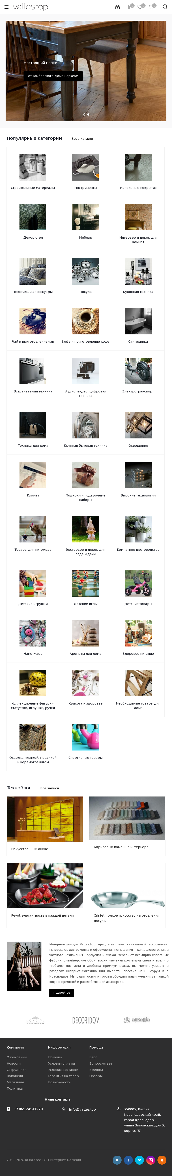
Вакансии (15, 1076)
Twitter (139, 1160)
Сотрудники (16, 1070)
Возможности (59, 1082)
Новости (14, 1063)
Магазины (15, 1082)
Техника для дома (33, 445)
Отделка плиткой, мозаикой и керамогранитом (32, 759)
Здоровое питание (138, 653)
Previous (10, 1020)
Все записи (49, 788)
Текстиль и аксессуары (33, 292)
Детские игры (85, 604)
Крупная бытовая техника (86, 445)
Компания (15, 1047)
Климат (33, 495)
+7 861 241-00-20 (28, 1109)
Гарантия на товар (63, 1076)
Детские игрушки (33, 604)
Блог (93, 1057)
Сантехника (138, 341)
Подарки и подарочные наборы (85, 497)
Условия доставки (63, 1070)
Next (162, 1020)
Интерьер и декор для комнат (138, 239)
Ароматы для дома (85, 653)
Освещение (138, 445)
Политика (15, 1088)
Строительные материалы (33, 188)
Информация (59, 1047)
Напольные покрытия (138, 188)
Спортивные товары (86, 757)
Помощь (55, 1057)
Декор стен (33, 237)
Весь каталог (82, 138)
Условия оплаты (61, 1063)
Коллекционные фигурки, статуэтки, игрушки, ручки (33, 705)
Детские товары (138, 604)
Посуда (86, 292)
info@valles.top (82, 1109)
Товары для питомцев (33, 549)
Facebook (128, 1160)
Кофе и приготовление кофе (85, 341)
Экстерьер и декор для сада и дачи (85, 551)
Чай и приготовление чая (33, 341)
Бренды (96, 1070)
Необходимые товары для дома (138, 705)
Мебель (85, 237)
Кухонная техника (138, 292)
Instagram (150, 1160)
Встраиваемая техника (33, 391)
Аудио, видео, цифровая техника (85, 393)
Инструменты (85, 188)
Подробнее (62, 993)
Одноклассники (161, 1160)
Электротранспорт (138, 391)
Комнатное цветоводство (138, 549)
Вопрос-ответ (100, 1063)
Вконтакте (117, 1160)
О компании (17, 1057)
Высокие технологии (138, 495)
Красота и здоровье (86, 703)
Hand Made (33, 653)
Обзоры (96, 1076)
